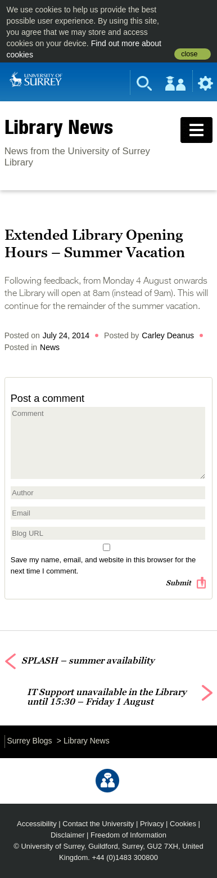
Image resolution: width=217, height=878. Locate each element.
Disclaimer (68, 835)
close (189, 54)
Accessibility (37, 823)
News (50, 347)
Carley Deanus (168, 335)
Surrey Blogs (29, 740)
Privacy (152, 823)
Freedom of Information (128, 835)
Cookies (183, 823)
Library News (58, 126)
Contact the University (98, 823)
